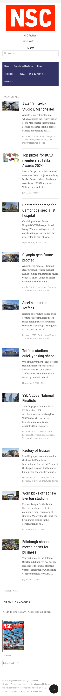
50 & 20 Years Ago (37, 74)
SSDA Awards (41, 139)
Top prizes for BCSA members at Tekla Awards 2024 (38, 160)
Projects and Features (23, 66)
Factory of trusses (36, 450)
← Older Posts (10, 590)
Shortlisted (36, 435)
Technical (8, 74)
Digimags (8, 81)
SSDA (22, 74)
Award (43, 136)
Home (6, 66)
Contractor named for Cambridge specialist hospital (39, 210)
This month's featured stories (35, 290)
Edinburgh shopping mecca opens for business (38, 547)
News (39, 66)
